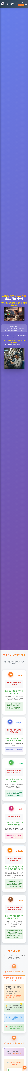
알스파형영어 (11, 4)
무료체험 (21, 5)
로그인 (21, 2)
